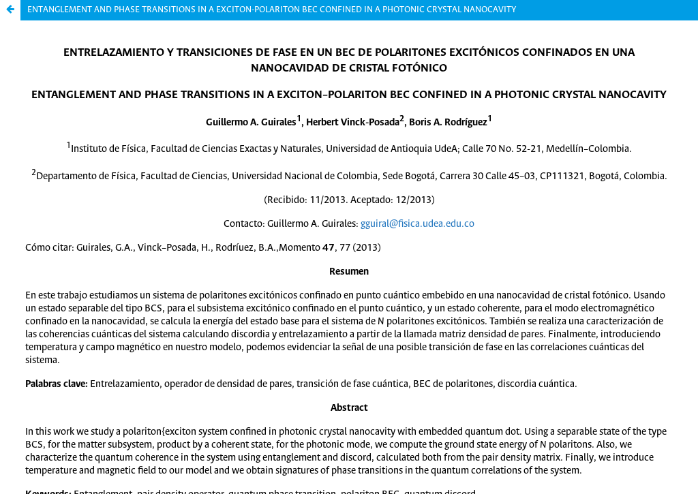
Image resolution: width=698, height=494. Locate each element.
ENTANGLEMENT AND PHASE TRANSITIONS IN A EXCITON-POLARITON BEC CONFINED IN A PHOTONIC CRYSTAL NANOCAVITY (271, 10)
